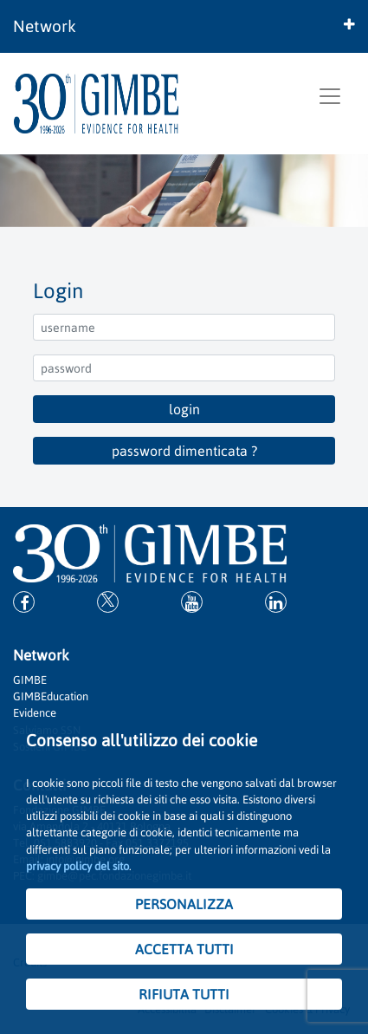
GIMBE (30, 679)
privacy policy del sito (77, 866)
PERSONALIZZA (184, 904)
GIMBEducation (50, 696)
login (184, 409)
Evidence (34, 712)
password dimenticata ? (184, 450)
